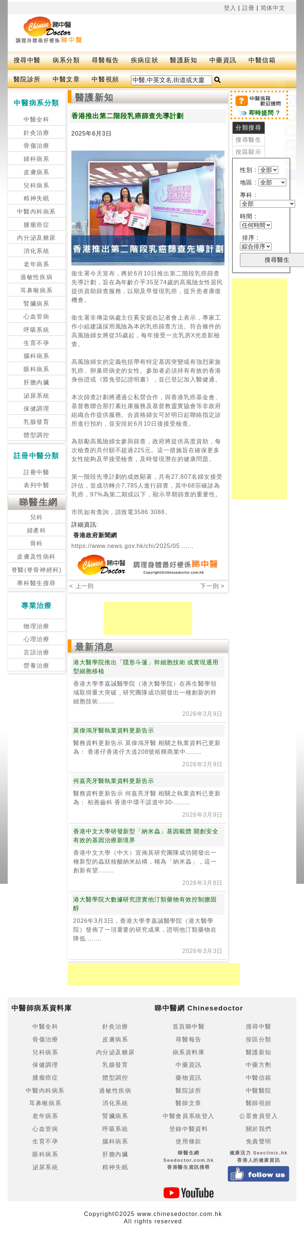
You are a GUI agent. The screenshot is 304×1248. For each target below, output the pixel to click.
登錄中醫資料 (188, 1129)
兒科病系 (36, 185)
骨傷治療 (36, 146)
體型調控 (36, 435)
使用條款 (188, 1141)
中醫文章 (66, 79)
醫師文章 (188, 1103)
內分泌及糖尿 (36, 238)
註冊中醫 (36, 472)
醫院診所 (27, 79)
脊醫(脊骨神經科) (36, 570)
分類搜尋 (248, 127)
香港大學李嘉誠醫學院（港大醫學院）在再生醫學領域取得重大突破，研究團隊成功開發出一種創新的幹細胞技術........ (145, 692)
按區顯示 (248, 152)
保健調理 (36, 408)
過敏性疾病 (36, 277)
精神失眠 (36, 198)
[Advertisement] (135, 32)
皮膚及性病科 (36, 556)
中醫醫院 (259, 1090)
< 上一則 (82, 586)
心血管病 (36, 316)
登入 (230, 8)
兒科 (36, 517)
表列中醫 (36, 485)
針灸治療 (36, 133)
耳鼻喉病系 (36, 290)
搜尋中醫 (27, 60)
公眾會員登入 (258, 1116)
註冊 (248, 8)
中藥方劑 (259, 1065)
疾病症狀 (144, 60)
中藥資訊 (223, 60)
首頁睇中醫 (189, 1026)
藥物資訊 (188, 1078)
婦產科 (36, 530)
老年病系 (36, 264)
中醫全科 (36, 119)
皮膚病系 (36, 172)
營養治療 (36, 665)
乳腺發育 (36, 422)
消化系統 (36, 251)
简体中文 (273, 8)
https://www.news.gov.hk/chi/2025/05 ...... (132, 546)
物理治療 (36, 626)
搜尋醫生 (248, 140)
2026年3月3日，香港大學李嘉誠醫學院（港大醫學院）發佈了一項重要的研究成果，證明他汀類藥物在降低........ (145, 930)
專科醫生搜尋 (36, 583)
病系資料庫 (189, 1052)
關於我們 (259, 1129)
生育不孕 (36, 343)
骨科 (36, 543)
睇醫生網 (38, 502)
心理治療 (36, 639)
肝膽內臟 (36, 382)
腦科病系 (36, 356)
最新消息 (94, 647)
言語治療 (36, 652)
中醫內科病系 (36, 211)
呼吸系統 (36, 330)
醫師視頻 (259, 1103)
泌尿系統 (36, 396)
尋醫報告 (105, 60)
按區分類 (259, 1039)
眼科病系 (36, 369)
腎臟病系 (36, 303)
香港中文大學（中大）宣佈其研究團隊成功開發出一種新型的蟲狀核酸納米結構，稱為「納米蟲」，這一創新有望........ (145, 861)
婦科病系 (36, 159)
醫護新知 (183, 60)
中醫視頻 (105, 79)
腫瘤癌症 (36, 225)
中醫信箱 (262, 60)
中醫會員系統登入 (189, 1116)
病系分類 (66, 60)
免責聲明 (259, 1141)
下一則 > (212, 586)
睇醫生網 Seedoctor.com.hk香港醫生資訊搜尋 (188, 1160)
